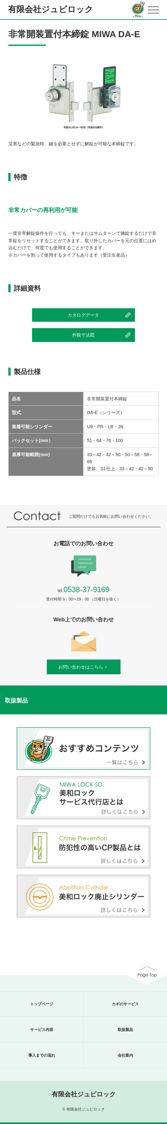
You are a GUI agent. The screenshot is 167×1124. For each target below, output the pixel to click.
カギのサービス (125, 1004)
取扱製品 (125, 1029)
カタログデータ (83, 315)
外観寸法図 (83, 334)
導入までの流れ (41, 1055)
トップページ (41, 1004)
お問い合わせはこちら (83, 666)
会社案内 (125, 1055)
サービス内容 (41, 1029)
